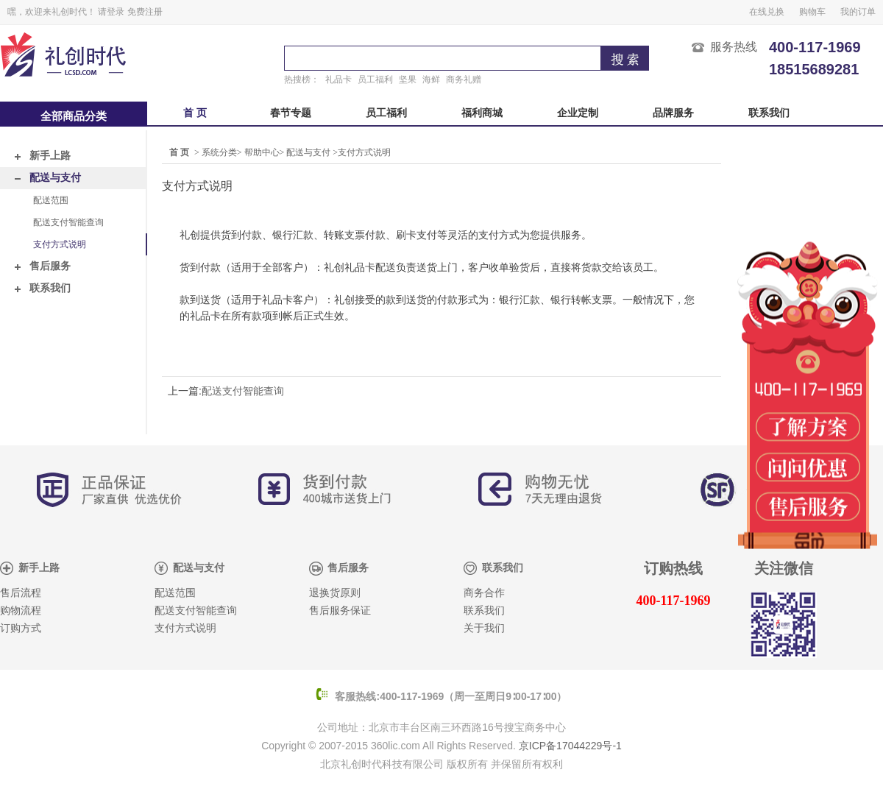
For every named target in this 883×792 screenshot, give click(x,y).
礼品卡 (338, 79)
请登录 (111, 12)
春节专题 (290, 113)
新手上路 (43, 155)
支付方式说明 (59, 244)
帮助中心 (262, 152)
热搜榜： (301, 79)
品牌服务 (673, 113)
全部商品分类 (73, 116)
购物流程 (20, 610)
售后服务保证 (340, 610)
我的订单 (858, 12)
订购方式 (20, 628)
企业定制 (577, 113)
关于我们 (484, 628)
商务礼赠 (463, 79)
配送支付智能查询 (68, 222)
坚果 (407, 79)
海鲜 (431, 79)
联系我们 (769, 113)
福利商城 (482, 113)
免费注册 (145, 12)
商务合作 (484, 592)
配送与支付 (48, 177)
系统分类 (219, 152)
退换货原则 (335, 592)
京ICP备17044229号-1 (570, 746)
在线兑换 (766, 12)
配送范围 (50, 200)
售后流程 (20, 592)
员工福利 (375, 79)
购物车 (812, 12)
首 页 (195, 113)
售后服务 (43, 266)
